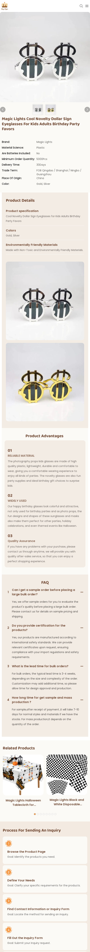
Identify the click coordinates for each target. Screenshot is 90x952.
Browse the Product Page (26, 851)
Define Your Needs (21, 880)
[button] (35, 814)
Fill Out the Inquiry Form (25, 938)
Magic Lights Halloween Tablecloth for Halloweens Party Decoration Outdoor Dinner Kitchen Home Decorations (23, 802)
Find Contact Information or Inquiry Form (38, 909)
